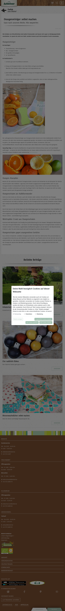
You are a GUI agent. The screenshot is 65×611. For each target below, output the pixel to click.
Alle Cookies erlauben (45, 322)
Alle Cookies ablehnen (32, 322)
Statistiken (29, 314)
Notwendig (17, 314)
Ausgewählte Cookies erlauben (43, 319)
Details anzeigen (18, 319)
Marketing (40, 314)
